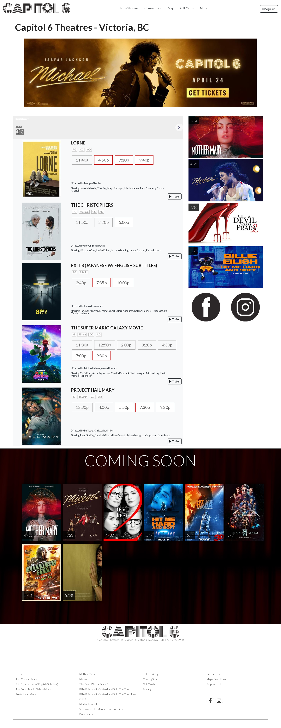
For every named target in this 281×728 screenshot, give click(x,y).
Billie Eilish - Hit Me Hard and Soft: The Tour (104, 689)
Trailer (174, 196)
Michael (83, 679)
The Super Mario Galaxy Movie (33, 689)
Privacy (147, 689)
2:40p (82, 283)
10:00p (127, 283)
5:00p (128, 222)
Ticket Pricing (150, 674)
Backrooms (86, 714)
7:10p (128, 160)
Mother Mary (87, 674)
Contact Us (213, 674)
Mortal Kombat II (89, 704)
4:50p (106, 160)
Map (171, 8)
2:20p (106, 222)
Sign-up (268, 9)
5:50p (129, 407)
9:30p (126, 356)
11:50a (83, 222)
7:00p (104, 356)
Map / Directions (216, 679)
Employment (213, 684)
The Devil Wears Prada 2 (94, 684)
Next (179, 127)
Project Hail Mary (26, 694)
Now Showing (129, 8)
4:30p (82, 356)
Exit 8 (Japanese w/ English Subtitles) (37, 684)
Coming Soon (153, 8)
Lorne (19, 674)
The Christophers (26, 679)
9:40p (150, 160)
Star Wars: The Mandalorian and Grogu (102, 709)
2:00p (131, 345)
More (203, 8)
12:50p (107, 345)
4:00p (106, 407)
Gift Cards (187, 8)
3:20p (153, 345)
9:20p (82, 418)
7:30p (151, 407)
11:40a (83, 160)
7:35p (104, 283)
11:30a (83, 345)
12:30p (83, 407)
